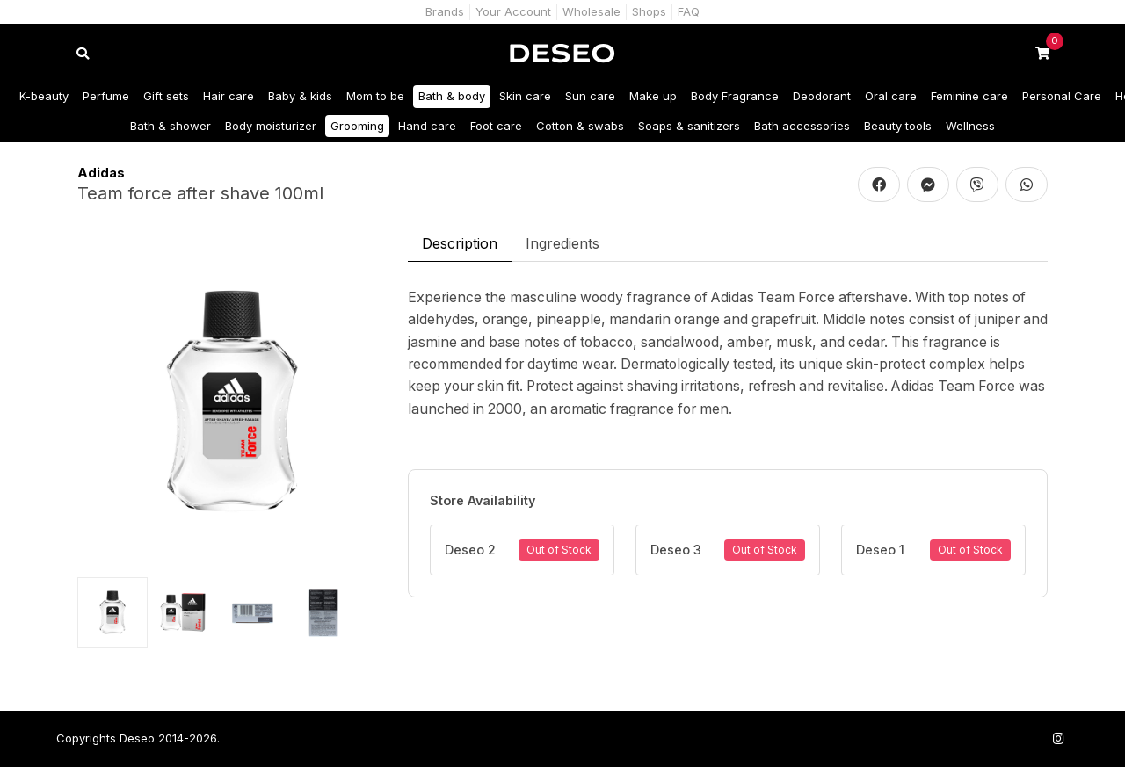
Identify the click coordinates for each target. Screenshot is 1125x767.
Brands (444, 11)
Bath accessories (802, 126)
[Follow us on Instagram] (1058, 738)
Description (459, 243)
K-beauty (44, 96)
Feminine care (969, 96)
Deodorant (822, 96)
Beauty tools (898, 126)
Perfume (106, 96)
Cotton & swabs (580, 126)
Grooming (357, 126)
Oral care (891, 96)
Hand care (427, 126)
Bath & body (451, 96)
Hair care (228, 96)
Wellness (970, 126)
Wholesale (591, 11)
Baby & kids (300, 96)
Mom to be (375, 96)
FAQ (689, 11)
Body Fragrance (735, 96)
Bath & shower (170, 126)
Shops (649, 11)
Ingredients (562, 243)
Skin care (525, 96)
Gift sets (166, 96)
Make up (653, 96)
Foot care (496, 126)
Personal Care (1061, 96)
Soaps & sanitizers (689, 126)
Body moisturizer (270, 126)
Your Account (513, 11)
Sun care (590, 96)
